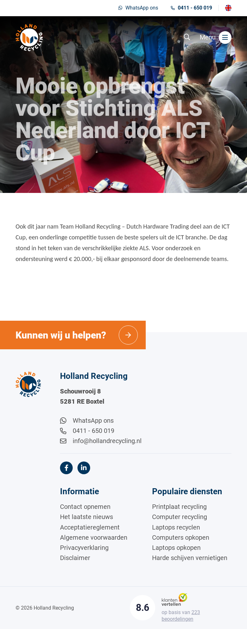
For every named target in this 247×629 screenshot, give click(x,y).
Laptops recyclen (176, 527)
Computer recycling (179, 517)
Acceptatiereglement (90, 527)
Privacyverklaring (84, 547)
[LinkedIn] (83, 467)
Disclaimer (75, 558)
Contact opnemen (85, 506)
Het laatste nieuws (86, 517)
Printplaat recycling (179, 506)
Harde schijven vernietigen (189, 558)
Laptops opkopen (176, 547)
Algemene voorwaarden (93, 537)
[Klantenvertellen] (174, 599)
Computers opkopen (180, 537)
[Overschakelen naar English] (228, 8)
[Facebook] (66, 467)
